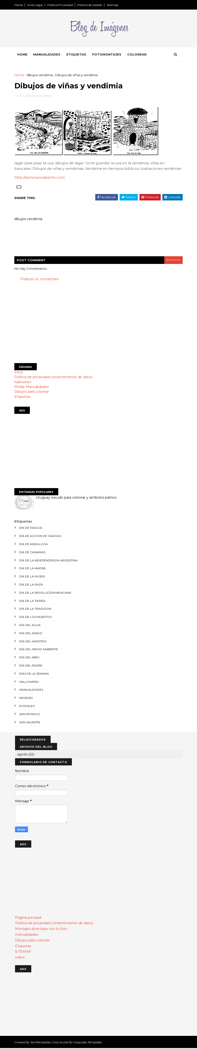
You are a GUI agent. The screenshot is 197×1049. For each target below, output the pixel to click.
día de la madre (33, 569)
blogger (173, 260)
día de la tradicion (36, 609)
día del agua (30, 625)
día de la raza (32, 585)
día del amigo (31, 634)
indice (20, 958)
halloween (23, 383)
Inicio (19, 373)
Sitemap (113, 5)
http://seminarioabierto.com (40, 178)
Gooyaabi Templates (88, 1043)
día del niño (30, 658)
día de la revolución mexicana (46, 593)
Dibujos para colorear (32, 392)
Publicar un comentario (40, 280)
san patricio (30, 715)
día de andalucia (34, 545)
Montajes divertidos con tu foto (41, 930)
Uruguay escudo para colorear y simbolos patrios (77, 498)
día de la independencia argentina (49, 561)
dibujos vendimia (40, 75)
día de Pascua (31, 528)
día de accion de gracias (41, 537)
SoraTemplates (41, 1043)
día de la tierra (33, 601)
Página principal (28, 918)
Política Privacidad (61, 5)
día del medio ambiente (39, 650)
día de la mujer (33, 577)
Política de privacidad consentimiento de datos (54, 378)
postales (27, 706)
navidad (27, 698)
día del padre (31, 666)
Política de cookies (90, 5)
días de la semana (35, 674)
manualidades (32, 690)
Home (19, 5)
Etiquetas (77, 55)
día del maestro (33, 642)
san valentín (30, 723)
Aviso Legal (35, 5)
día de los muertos (36, 618)
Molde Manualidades (32, 387)
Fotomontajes (107, 55)
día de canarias (33, 553)
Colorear (137, 55)
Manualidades (47, 55)
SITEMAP (23, 952)
